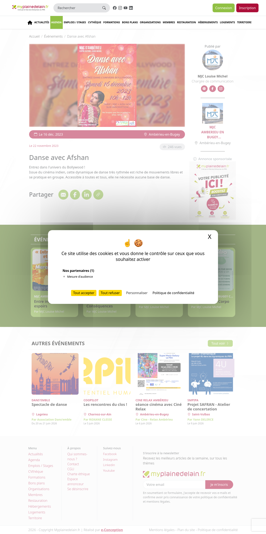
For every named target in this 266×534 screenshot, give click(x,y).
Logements (227, 22)
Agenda (56, 22)
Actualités (41, 22)
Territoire (244, 22)
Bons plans (130, 22)
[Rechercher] (76, 7)
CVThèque (94, 22)
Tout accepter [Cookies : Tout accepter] (83, 293)
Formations (111, 22)
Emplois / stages (75, 22)
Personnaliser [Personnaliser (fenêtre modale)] (137, 293)
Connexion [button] (223, 8)
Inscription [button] (247, 8)
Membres (169, 22)
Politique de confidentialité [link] (173, 293)
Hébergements (208, 22)
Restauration (186, 22)
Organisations (150, 22)
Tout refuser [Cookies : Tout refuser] (110, 293)
